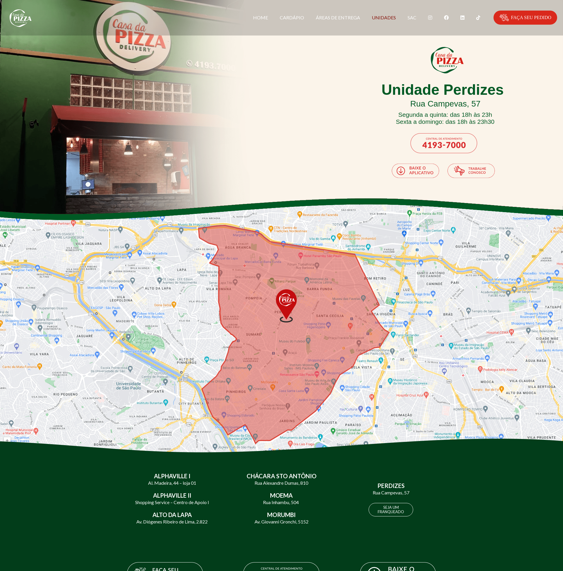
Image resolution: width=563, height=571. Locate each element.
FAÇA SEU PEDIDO (525, 17)
